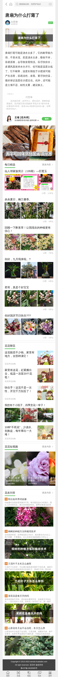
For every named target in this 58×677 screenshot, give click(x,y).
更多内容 (46, 164)
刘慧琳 (14, 22)
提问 (50, 23)
